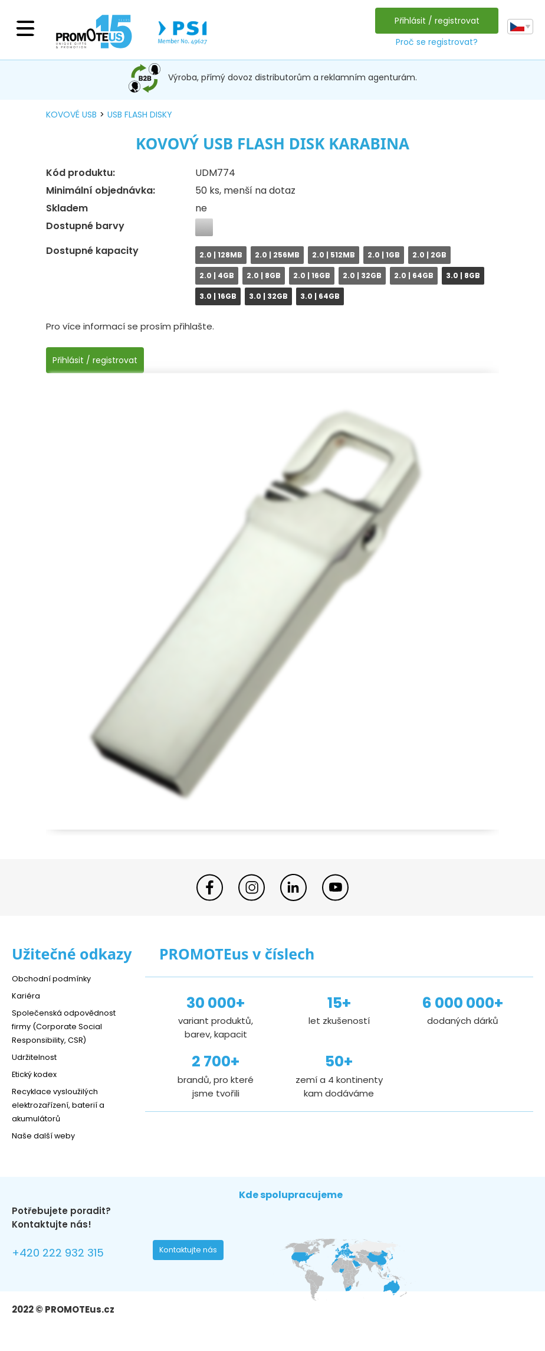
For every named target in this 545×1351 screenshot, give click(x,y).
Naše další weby (47, 1135)
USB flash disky (139, 114)
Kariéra (27, 995)
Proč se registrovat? (434, 42)
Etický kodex (38, 1074)
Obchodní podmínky (56, 978)
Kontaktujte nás (191, 1253)
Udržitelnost (38, 1056)
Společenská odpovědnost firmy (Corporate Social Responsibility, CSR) (71, 1026)
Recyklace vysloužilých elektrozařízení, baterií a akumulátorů (65, 1104)
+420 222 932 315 (64, 1254)
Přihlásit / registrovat (434, 21)
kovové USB (71, 114)
